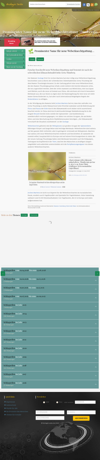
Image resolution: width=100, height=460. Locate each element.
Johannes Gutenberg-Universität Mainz (65, 206)
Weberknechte (33, 126)
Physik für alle (10, 408)
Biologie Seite (14, 4)
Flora (30, 109)
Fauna (38, 109)
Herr (47, 402)
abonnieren (81, 418)
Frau (60, 402)
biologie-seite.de (15, 51)
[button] (96, 4)
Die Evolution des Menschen (16, 411)
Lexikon (15, 58)
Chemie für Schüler (12, 415)
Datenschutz (10, 405)
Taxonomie (40, 59)
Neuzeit (37, 114)
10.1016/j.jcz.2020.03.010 (79, 175)
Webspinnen (57, 126)
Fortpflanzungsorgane (75, 144)
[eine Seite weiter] (97, 273)
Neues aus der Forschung (15, 66)
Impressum (9, 402)
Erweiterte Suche (73, 4)
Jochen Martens (62, 103)
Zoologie (32, 59)
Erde (46, 109)
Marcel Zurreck (46, 187)
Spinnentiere (86, 126)
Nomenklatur (33, 99)
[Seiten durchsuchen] (47, 4)
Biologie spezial (15, 62)
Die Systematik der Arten (15, 54)
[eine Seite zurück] (3, 273)
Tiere (54, 142)
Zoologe (41, 78)
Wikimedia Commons (56, 187)
